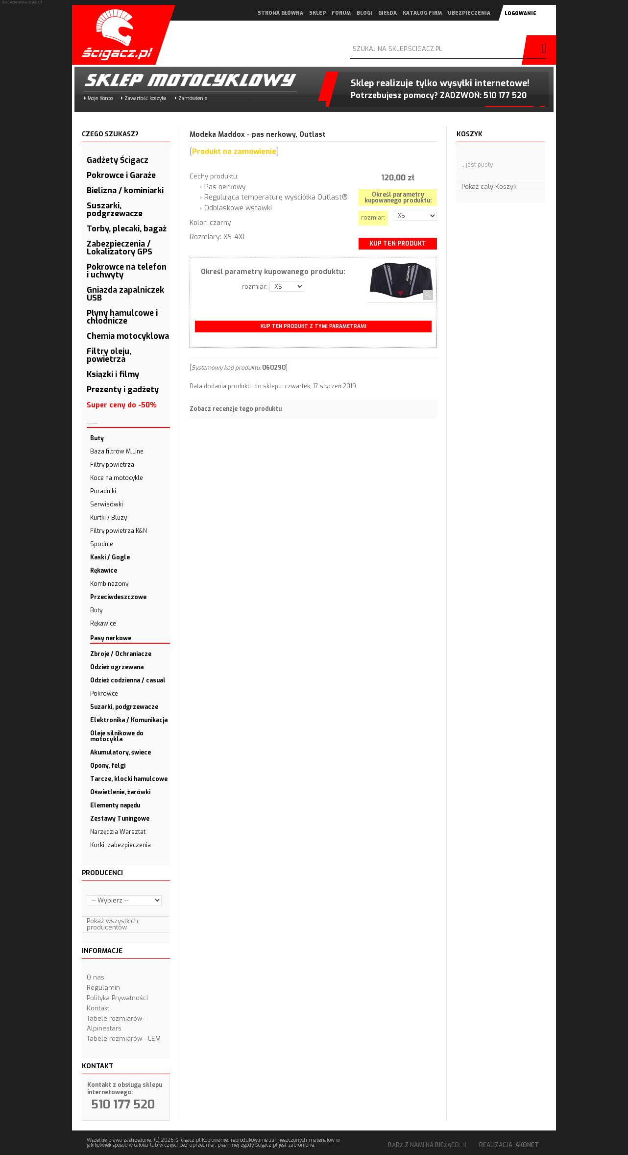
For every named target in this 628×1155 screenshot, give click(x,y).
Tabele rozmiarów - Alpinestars (116, 1023)
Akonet (527, 1145)
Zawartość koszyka (145, 98)
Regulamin (103, 987)
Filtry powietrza (112, 465)
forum (341, 13)
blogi (364, 13)
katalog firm (422, 13)
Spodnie (101, 544)
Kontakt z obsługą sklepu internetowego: (124, 1088)
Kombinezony (109, 584)
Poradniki (103, 491)
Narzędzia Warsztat (117, 832)
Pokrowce (104, 694)
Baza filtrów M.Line (117, 451)
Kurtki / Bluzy (108, 518)
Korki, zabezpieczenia (120, 845)
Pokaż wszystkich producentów (112, 924)
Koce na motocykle (116, 478)
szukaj (541, 50)
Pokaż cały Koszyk (488, 186)
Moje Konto (100, 98)
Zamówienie (192, 98)
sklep (317, 13)
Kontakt (98, 1008)
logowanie (520, 13)
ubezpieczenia (469, 13)
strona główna (280, 13)
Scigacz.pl (113, 35)
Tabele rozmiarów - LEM (124, 1038)
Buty (96, 610)
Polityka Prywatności (117, 998)
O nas (95, 977)
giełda (387, 13)
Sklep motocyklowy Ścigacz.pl (182, 80)
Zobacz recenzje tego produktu (236, 409)
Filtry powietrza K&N (118, 531)
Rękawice (103, 624)
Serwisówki (106, 504)
